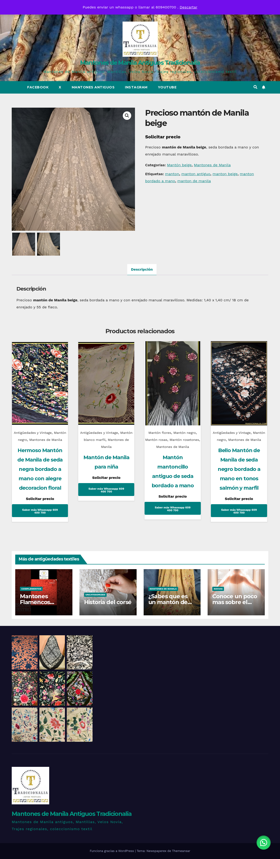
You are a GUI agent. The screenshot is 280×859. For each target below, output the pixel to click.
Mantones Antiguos (93, 87)
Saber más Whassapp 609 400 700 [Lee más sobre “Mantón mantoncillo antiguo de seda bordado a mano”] (172, 509)
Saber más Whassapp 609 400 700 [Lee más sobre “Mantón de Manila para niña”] (106, 490)
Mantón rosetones (184, 440)
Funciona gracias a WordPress (112, 851)
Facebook (38, 87)
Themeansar (181, 851)
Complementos (31, 588)
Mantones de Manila (212, 165)
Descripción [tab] (142, 269)
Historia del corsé (107, 602)
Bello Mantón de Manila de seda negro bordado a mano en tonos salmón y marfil (239, 469)
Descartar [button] (189, 7)
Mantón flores (160, 433)
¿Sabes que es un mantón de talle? (168, 602)
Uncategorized (95, 594)
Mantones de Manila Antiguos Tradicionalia (140, 62)
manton (172, 174)
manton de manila (194, 181)
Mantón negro (184, 433)
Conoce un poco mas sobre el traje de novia (234, 602)
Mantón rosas (156, 440)
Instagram (136, 87)
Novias (218, 588)
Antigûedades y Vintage (33, 433)
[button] (255, 87)
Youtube (167, 87)
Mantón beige (179, 165)
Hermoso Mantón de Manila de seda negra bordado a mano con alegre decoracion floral (40, 469)
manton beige (225, 174)
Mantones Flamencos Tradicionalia (37, 602)
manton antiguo (195, 174)
